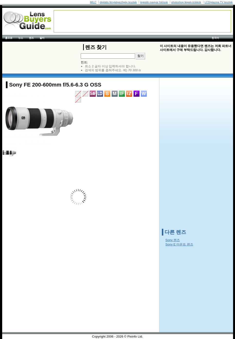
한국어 (215, 38)
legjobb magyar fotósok (154, 2)
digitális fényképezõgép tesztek (118, 2)
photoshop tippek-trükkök (186, 2)
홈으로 (8, 38)
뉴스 (20, 38)
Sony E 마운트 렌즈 (179, 244)
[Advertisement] (142, 21)
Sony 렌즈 (172, 240)
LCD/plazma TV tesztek (219, 2)
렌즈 (31, 38)
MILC (93, 2)
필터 (42, 38)
